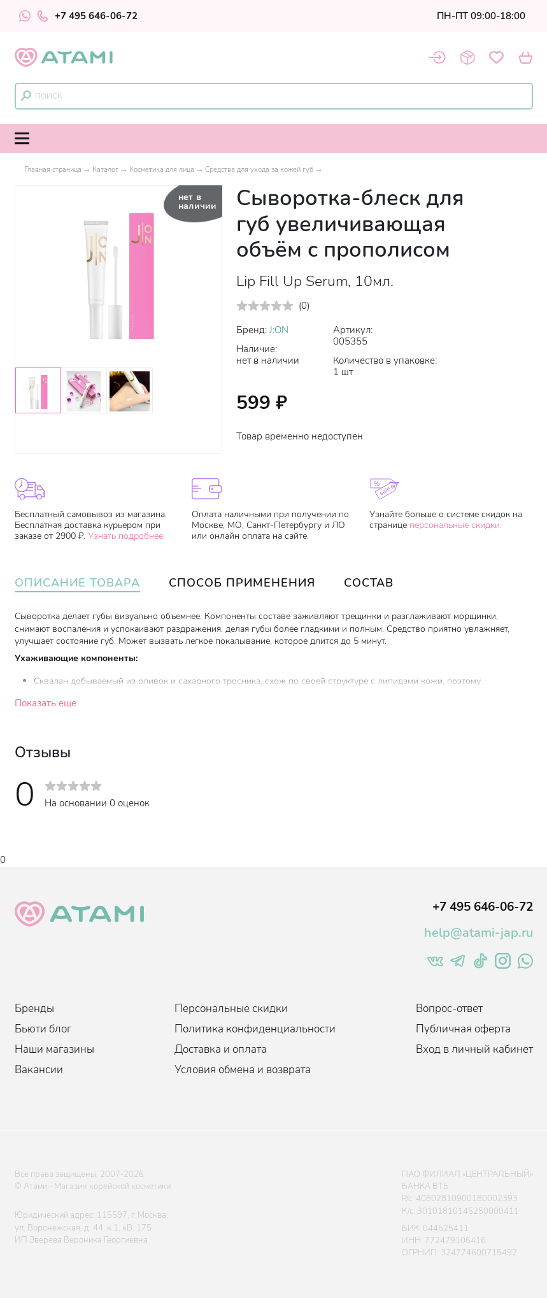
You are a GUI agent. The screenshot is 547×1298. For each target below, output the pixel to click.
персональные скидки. (455, 525)
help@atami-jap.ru (478, 932)
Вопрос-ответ (449, 1008)
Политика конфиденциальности (255, 1029)
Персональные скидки (231, 1008)
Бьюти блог (43, 1029)
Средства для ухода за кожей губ (259, 170)
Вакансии (39, 1069)
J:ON (278, 330)
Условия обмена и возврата (242, 1069)
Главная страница (53, 170)
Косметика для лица (161, 170)
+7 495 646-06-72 (87, 16)
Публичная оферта (463, 1029)
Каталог (105, 170)
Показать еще (45, 703)
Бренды (34, 1008)
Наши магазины (54, 1049)
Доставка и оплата (220, 1049)
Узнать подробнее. (126, 536)
